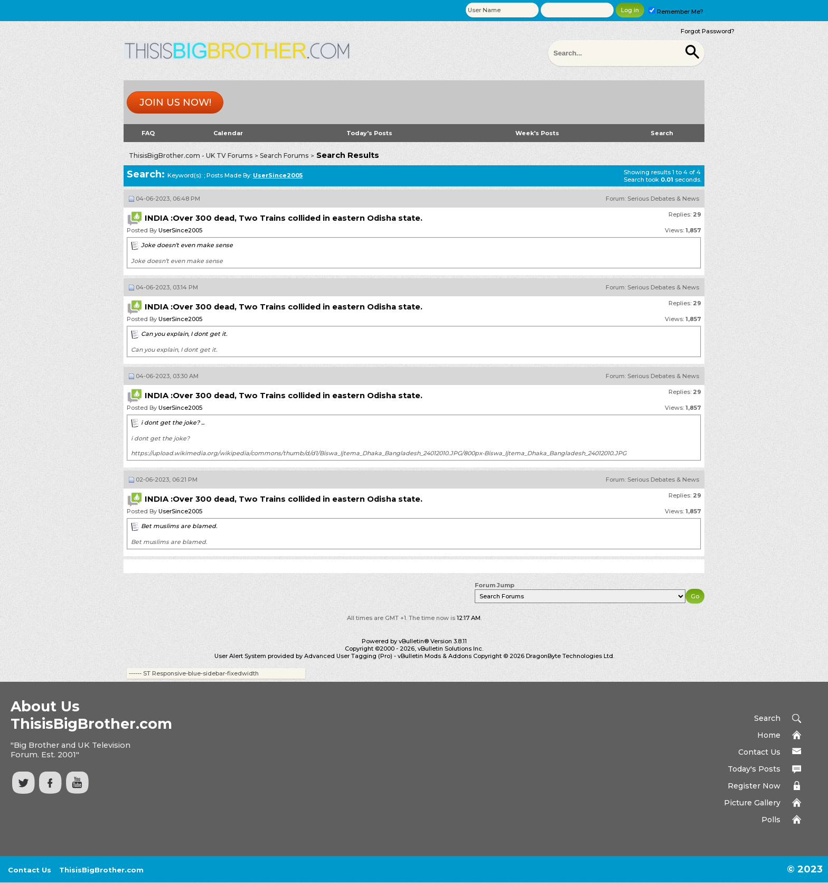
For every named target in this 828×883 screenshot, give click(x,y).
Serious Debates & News (663, 198)
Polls (770, 819)
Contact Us (759, 752)
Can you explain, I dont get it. (184, 333)
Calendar (228, 133)
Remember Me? (675, 11)
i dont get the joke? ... (172, 422)
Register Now (754, 786)
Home (768, 735)
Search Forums (284, 155)
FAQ (148, 133)
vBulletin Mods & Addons (435, 656)
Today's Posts (369, 133)
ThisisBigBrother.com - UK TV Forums (190, 155)
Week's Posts (537, 133)
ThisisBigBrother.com (101, 870)
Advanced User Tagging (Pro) (348, 656)
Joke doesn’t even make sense (187, 245)
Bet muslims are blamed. (179, 526)
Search (662, 133)
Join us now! (175, 102)
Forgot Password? (708, 31)
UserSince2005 (180, 230)
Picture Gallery (752, 802)
